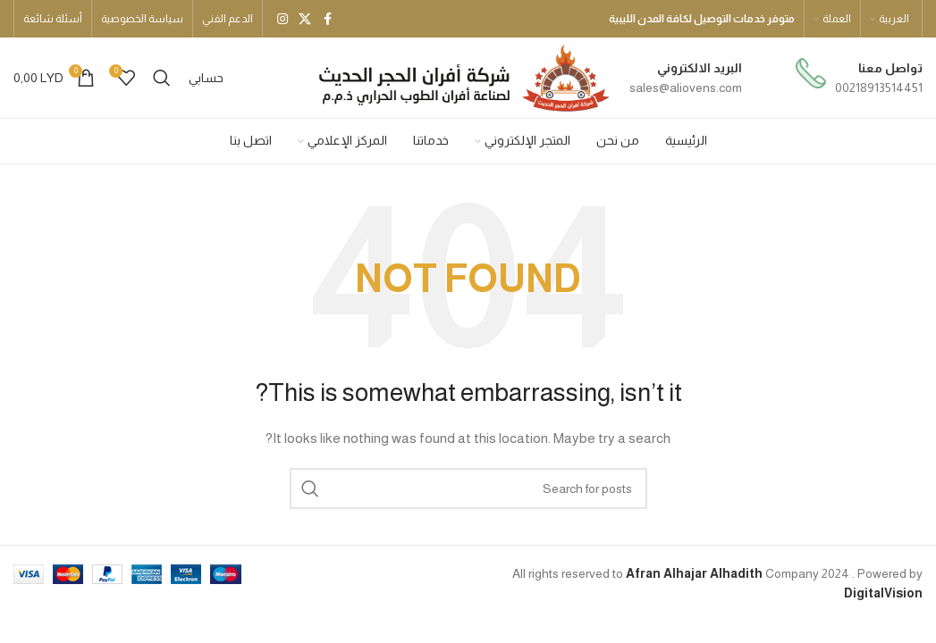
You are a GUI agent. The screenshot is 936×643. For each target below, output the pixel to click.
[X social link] (304, 19)
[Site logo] (462, 77)
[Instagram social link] (282, 19)
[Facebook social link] (327, 19)
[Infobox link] (859, 78)
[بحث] (162, 78)
